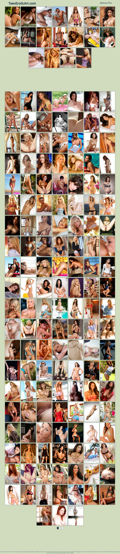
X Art (28, 164)
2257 (67, 553)
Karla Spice (91, 474)
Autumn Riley (91, 37)
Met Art (91, 17)
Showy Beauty (107, 184)
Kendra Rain (91, 371)
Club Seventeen (44, 495)
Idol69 (107, 329)
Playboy (28, 17)
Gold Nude (28, 184)
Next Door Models (28, 412)
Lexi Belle (107, 226)
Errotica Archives (44, 17)
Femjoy (12, 184)
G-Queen (12, 164)
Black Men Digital (60, 267)
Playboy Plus (60, 101)
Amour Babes (44, 350)
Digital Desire (12, 17)
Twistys (12, 122)
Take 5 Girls (28, 226)
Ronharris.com (107, 433)
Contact (72, 553)
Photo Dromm (60, 17)
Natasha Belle (75, 308)
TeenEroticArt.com (22, 3)
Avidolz (28, 205)
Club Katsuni (91, 205)
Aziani (28, 246)
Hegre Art (91, 412)
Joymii (44, 433)
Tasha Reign (12, 205)
